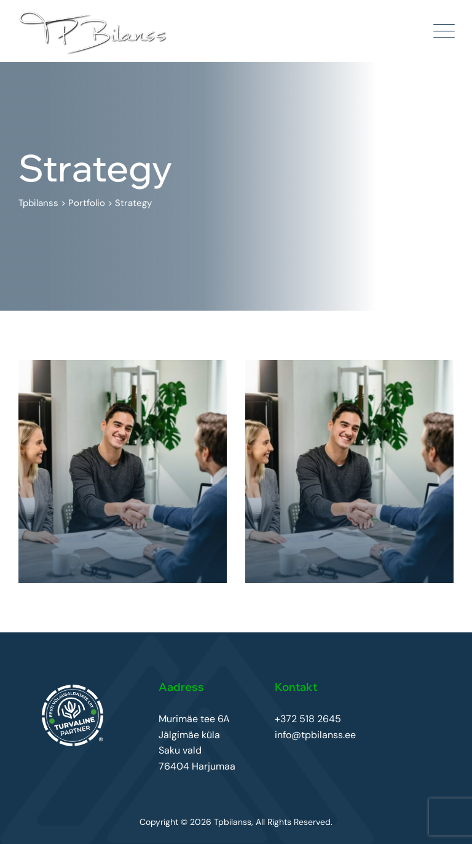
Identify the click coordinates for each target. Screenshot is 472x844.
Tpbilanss (232, 821)
